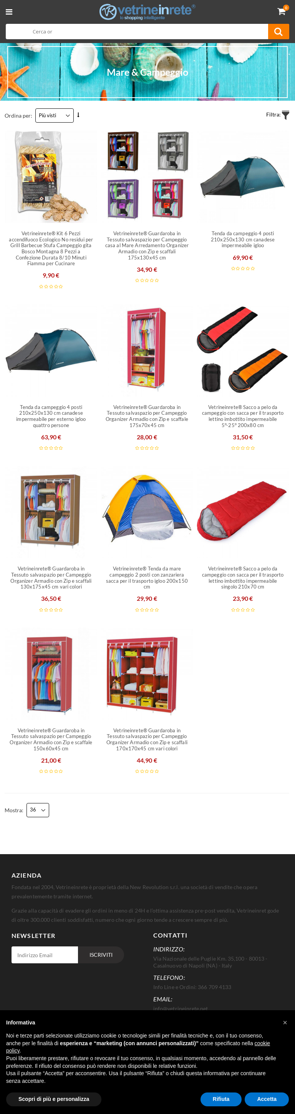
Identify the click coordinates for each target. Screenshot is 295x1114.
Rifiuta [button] (221, 1099)
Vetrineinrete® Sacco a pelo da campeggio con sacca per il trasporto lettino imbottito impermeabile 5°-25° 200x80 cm (243, 416)
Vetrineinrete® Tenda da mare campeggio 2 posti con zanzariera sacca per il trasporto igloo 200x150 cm (147, 578)
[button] (285, 1022)
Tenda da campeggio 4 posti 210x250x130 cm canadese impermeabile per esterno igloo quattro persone (51, 416)
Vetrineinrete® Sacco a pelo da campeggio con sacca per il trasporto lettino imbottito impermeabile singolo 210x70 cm (243, 578)
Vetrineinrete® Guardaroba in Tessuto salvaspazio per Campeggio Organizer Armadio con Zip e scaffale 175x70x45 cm (147, 416)
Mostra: (14, 810)
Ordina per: (18, 115)
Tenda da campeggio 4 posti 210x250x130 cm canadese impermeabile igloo (243, 239)
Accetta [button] (267, 1099)
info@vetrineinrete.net (180, 1008)
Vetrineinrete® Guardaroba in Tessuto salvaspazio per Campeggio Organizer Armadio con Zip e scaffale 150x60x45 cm (51, 740)
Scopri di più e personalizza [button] (53, 1099)
